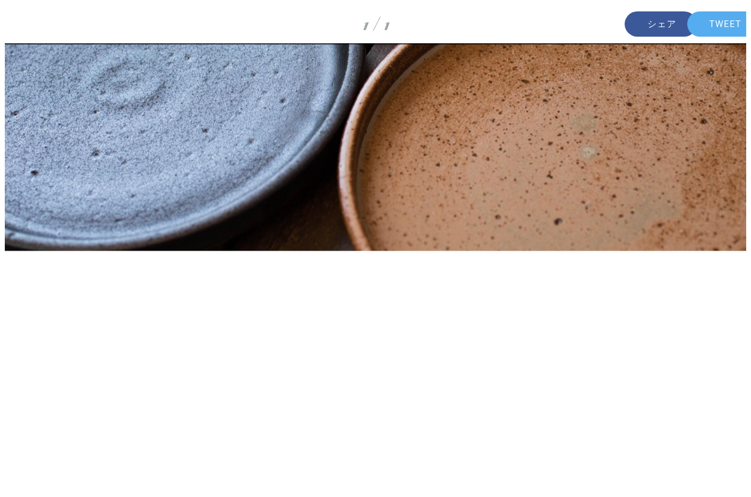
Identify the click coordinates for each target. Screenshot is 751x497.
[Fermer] (24, 24)
